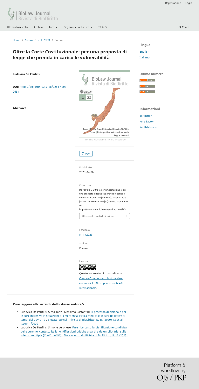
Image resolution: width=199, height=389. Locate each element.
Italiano (144, 57)
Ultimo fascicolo (17, 27)
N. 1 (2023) (44, 40)
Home (16, 40)
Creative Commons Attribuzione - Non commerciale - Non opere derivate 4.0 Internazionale (101, 283)
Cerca (184, 27)
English (144, 51)
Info (52, 27)
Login (188, 3)
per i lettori (146, 115)
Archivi (38, 27)
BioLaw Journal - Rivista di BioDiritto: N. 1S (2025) (95, 335)
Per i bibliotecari (149, 127)
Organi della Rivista (77, 27)
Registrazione (173, 3)
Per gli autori (147, 121)
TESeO (102, 27)
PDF (87, 153)
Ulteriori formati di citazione (98, 216)
